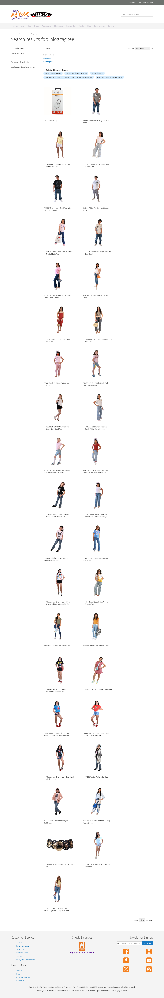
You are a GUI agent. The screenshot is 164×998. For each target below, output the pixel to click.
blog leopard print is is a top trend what (109, 78)
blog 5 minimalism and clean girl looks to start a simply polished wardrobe (68, 78)
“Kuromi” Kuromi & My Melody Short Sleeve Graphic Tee (57, 516)
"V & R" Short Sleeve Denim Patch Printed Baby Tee (59, 253)
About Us (19, 970)
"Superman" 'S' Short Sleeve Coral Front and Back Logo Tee (96, 735)
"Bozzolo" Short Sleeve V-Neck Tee (57, 646)
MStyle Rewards (22, 953)
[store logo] (31, 15)
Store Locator (148, 2)
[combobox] (137, 15)
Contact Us (20, 949)
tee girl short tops (97, 74)
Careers (19, 974)
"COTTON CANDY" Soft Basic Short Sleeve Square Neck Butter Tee (57, 472)
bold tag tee (48, 59)
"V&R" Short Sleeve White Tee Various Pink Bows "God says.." (96, 516)
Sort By (131, 49)
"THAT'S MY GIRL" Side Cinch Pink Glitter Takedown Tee (95, 385)
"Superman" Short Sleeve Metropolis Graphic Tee (56, 691)
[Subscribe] (147, 943)
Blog (139, 2)
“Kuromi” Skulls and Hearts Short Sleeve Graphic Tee (56, 560)
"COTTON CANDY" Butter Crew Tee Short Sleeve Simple (57, 297)
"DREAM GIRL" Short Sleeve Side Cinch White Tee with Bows (97, 428)
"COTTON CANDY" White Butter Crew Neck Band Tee (58, 428)
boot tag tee (48, 62)
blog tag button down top (53, 74)
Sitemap (19, 956)
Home (13, 34)
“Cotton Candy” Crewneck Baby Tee (98, 690)
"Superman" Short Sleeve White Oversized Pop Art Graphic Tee (58, 603)
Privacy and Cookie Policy (25, 960)
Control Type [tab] (18, 54)
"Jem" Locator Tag (50, 121)
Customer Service (22, 946)
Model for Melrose (23, 977)
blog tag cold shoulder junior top (76, 74)
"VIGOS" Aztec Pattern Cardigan (97, 778)
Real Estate (20, 981)
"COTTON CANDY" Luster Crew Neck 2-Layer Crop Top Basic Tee (56, 910)
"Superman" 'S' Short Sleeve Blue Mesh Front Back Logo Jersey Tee (56, 735)
